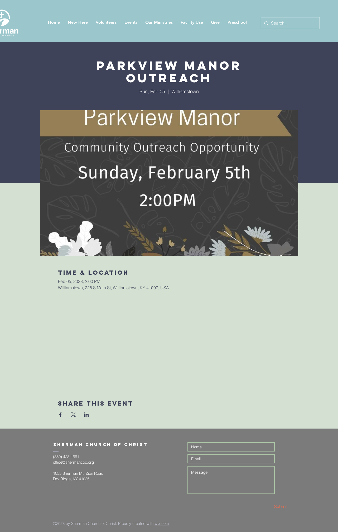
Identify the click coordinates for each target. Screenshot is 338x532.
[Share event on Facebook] (60, 414)
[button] (78, 22)
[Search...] (289, 23)
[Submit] (268, 506)
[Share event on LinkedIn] (86, 414)
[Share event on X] (73, 414)
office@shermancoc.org (73, 462)
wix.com (161, 523)
